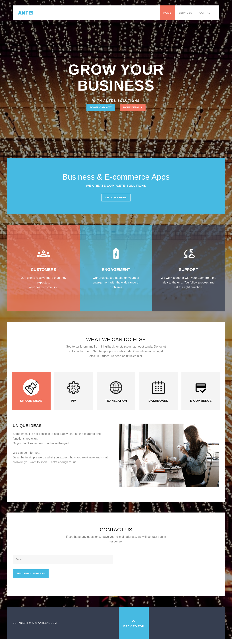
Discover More (116, 197)
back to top (134, 623)
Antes (26, 12)
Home (167, 12)
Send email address (30, 573)
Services (185, 12)
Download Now (101, 107)
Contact (205, 12)
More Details (132, 107)
